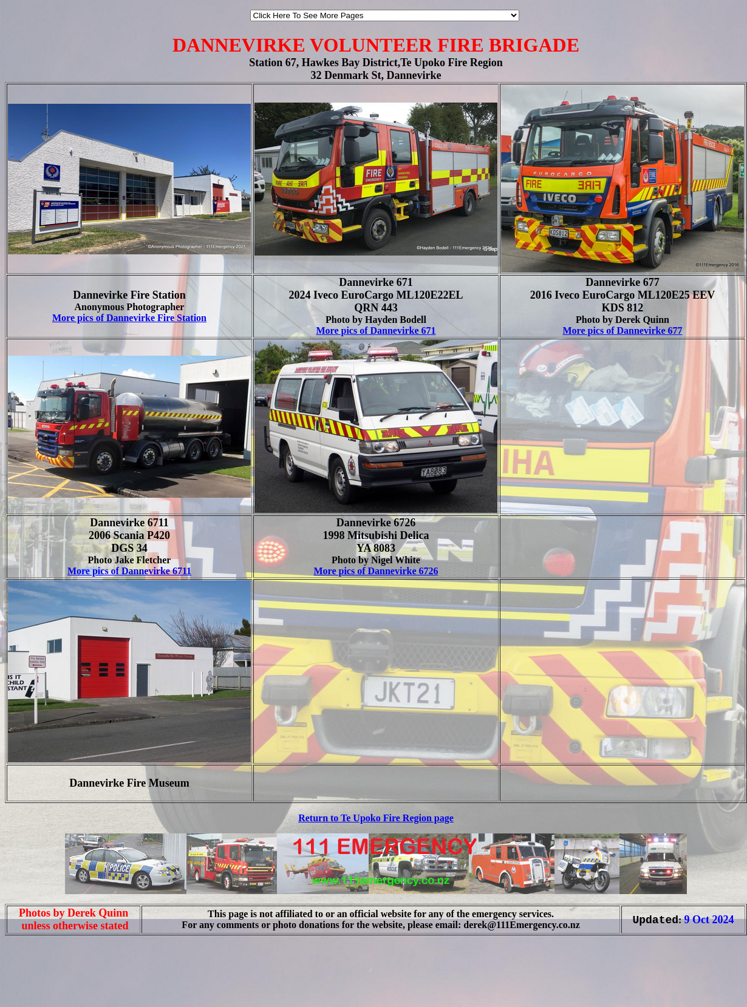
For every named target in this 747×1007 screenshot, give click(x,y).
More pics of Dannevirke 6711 (129, 571)
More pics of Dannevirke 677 (622, 330)
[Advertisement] (41, 981)
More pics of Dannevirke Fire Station (129, 318)
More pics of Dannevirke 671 (375, 330)
